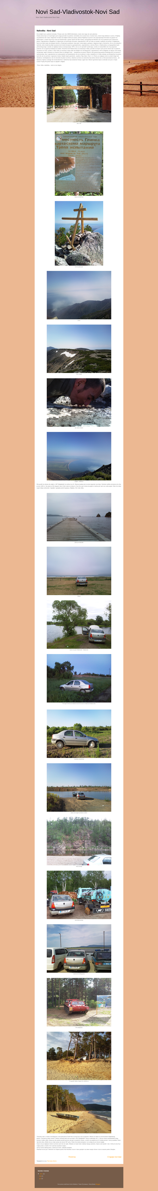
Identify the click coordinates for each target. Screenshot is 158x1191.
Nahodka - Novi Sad (46, 31)
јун (40, 1178)
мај (40, 1176)
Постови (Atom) (52, 1161)
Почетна (72, 1157)
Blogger (98, 1184)
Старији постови (114, 1157)
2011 (41, 1174)
